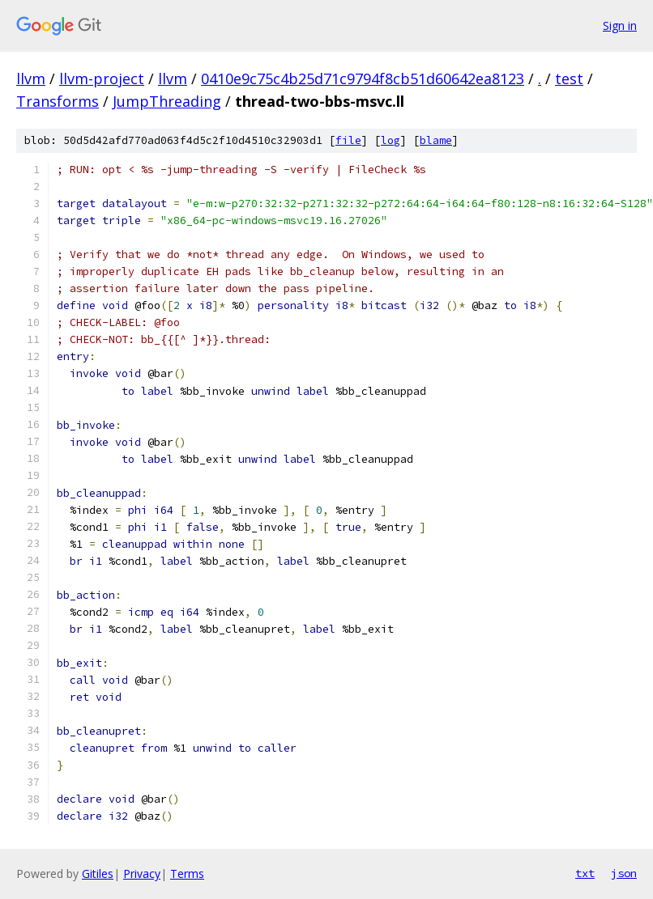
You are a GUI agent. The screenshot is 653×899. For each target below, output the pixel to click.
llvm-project (101, 78)
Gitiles (97, 873)
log (390, 140)
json (624, 873)
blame (436, 140)
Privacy (141, 873)
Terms (187, 873)
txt (585, 873)
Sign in (620, 25)
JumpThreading (167, 101)
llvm (30, 78)
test (569, 78)
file (348, 140)
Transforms (57, 101)
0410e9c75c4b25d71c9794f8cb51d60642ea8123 (362, 78)
